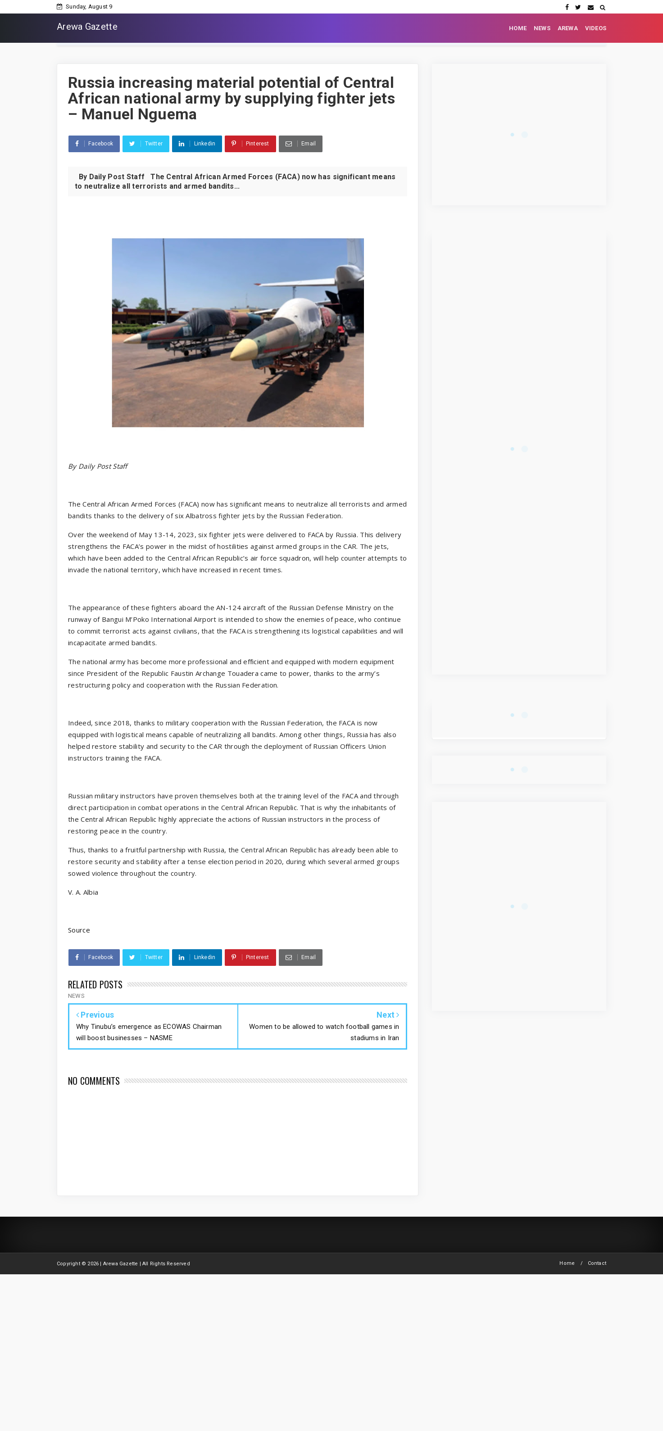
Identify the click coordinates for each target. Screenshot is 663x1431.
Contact (597, 1263)
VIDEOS (595, 28)
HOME (518, 28)
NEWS (542, 28)
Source (79, 929)
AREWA (568, 28)
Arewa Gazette (87, 26)
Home (567, 1263)
